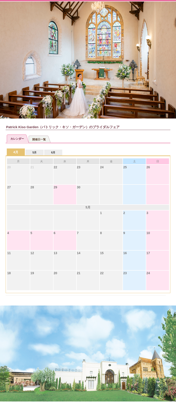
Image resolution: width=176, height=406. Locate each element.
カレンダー (17, 138)
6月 (53, 152)
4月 (15, 152)
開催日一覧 (39, 139)
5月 (34, 152)
